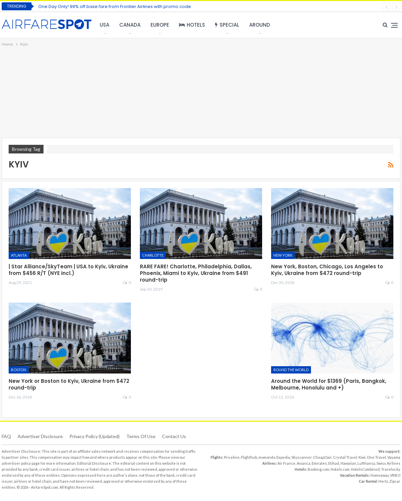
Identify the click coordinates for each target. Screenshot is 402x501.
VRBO (395, 475)
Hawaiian (348, 463)
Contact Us (174, 436)
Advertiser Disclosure (40, 436)
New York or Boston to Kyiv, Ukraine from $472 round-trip (69, 384)
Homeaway (379, 475)
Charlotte (152, 255)
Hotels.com (340, 469)
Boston (18, 370)
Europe (160, 24)
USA (104, 24)
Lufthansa (366, 463)
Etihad (333, 463)
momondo (266, 457)
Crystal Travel (345, 457)
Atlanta (19, 255)
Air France (286, 463)
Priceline (232, 457)
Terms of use (140, 436)
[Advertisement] (201, 92)
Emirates (319, 463)
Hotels (192, 24)
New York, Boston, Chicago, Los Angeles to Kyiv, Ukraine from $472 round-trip (327, 270)
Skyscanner (301, 457)
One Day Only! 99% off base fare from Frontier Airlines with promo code (114, 6)
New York (282, 255)
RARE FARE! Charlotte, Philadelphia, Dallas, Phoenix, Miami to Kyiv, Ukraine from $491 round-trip (196, 273)
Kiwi (361, 457)
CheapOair (322, 457)
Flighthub (249, 457)
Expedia (283, 457)
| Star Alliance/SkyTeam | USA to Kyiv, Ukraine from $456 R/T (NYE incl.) (68, 270)
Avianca (303, 463)
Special (227, 24)
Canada (130, 24)
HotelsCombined (365, 469)
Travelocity (390, 469)
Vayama (393, 457)
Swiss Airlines (388, 463)
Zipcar (394, 481)
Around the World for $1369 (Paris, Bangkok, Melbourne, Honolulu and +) (328, 384)
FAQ (6, 436)
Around (259, 24)
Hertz (383, 481)
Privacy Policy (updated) (94, 436)
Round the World (291, 370)
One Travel (376, 457)
